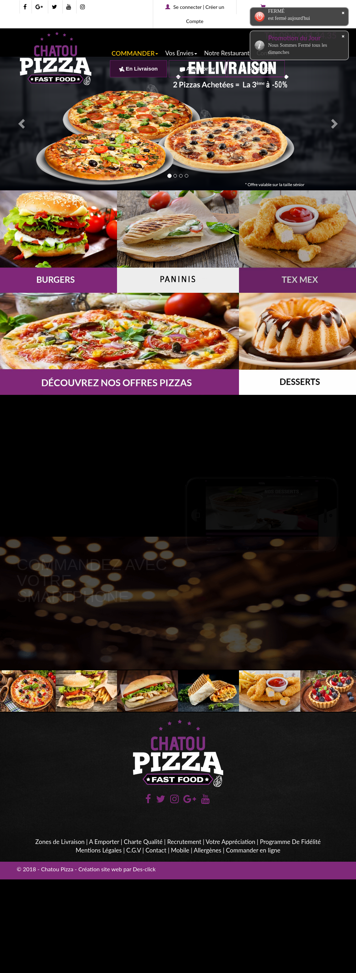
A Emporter (197, 69)
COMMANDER (135, 53)
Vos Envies (181, 53)
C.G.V (133, 850)
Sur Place (256, 69)
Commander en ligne (253, 850)
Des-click (144, 869)
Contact (155, 850)
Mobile (180, 850)
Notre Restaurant (227, 53)
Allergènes (207, 850)
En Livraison (138, 69)
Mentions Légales (99, 850)
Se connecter (187, 7)
